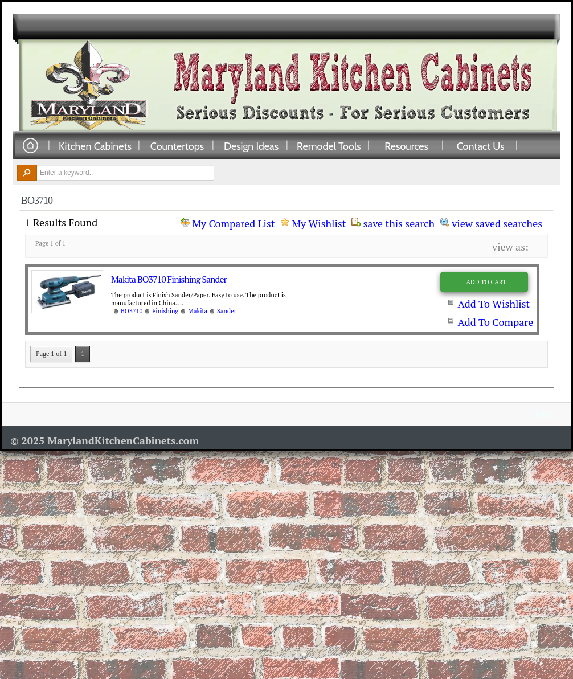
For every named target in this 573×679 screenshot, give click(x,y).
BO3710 (131, 311)
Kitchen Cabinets (95, 146)
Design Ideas (251, 146)
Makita (197, 311)
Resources (406, 146)
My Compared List (233, 223)
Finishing (165, 311)
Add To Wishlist (493, 303)
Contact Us (481, 146)
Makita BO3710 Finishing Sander (169, 279)
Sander (226, 311)
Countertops (177, 146)
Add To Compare (495, 322)
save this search (399, 222)
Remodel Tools (329, 146)
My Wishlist (319, 223)
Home (30, 146)
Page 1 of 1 (51, 354)
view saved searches (497, 222)
